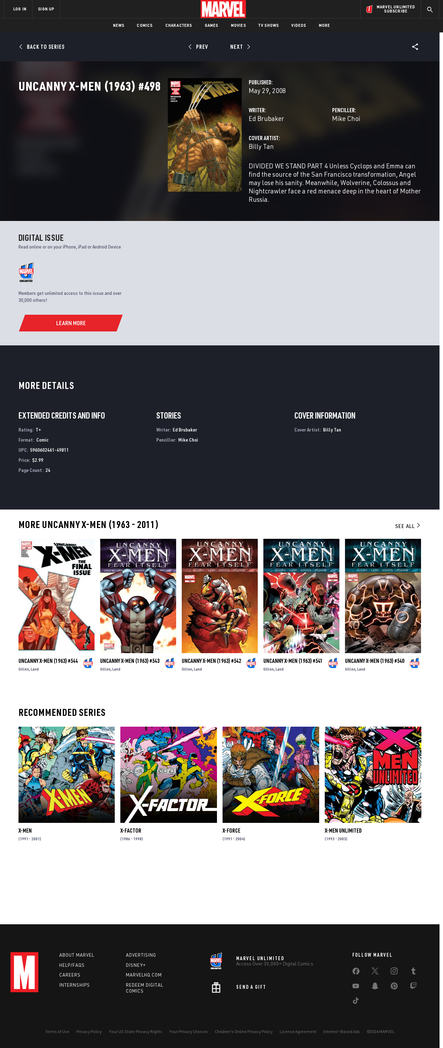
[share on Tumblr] (413, 972)
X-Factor (130, 887)
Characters (178, 25)
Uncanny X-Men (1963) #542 (211, 717)
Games (211, 25)
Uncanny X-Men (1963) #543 (129, 717)
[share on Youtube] (355, 987)
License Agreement (298, 1031)
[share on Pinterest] (394, 987)
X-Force (231, 887)
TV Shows (268, 25)
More (324, 25)
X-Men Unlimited (343, 887)
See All (408, 583)
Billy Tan (156, 177)
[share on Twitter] (374, 972)
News (119, 25)
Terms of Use (57, 1031)
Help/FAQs (72, 965)
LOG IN (20, 9)
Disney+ (136, 965)
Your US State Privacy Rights (135, 1031)
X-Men (25, 887)
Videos (298, 25)
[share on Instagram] (394, 972)
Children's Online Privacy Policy (244, 1031)
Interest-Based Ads (341, 1031)
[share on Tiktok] (355, 1002)
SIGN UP (46, 9)
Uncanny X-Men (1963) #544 (48, 717)
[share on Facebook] (356, 972)
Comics (144, 25)
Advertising (141, 955)
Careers (70, 975)
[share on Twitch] (413, 987)
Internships (74, 985)
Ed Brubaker (161, 149)
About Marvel (76, 955)
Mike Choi (294, 149)
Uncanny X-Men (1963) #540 (374, 717)
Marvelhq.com (144, 975)
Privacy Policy (89, 1031)
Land (35, 726)
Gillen (23, 726)
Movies (238, 25)
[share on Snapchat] (374, 987)
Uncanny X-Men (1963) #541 (293, 717)
